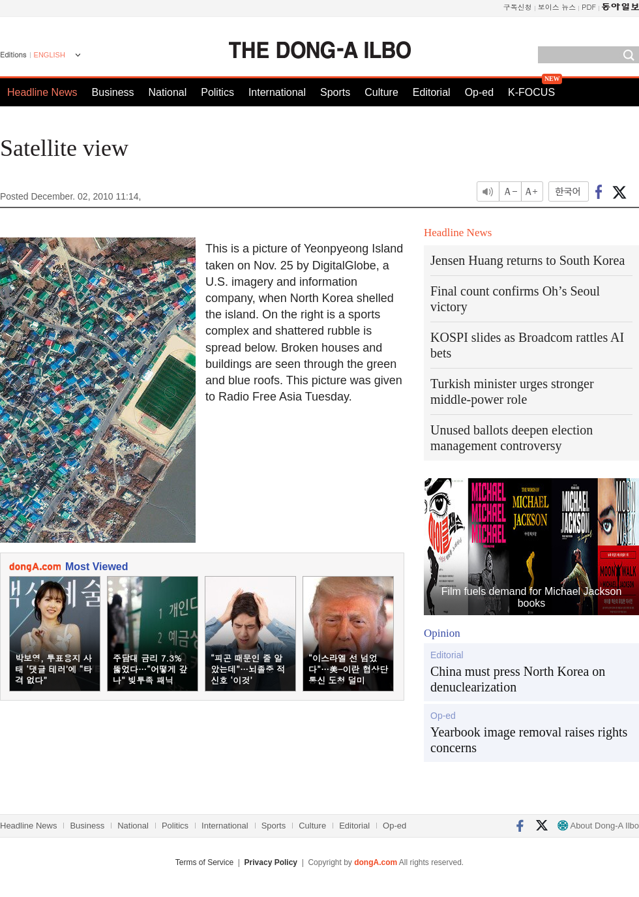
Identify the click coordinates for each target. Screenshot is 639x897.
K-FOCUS (531, 92)
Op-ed (479, 92)
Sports (335, 92)
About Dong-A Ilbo (598, 825)
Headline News (42, 92)
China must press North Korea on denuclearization (517, 679)
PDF (589, 7)
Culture (381, 92)
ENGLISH (49, 55)
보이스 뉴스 (557, 7)
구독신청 (517, 7)
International (277, 92)
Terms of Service (204, 862)
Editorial (432, 92)
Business (113, 92)
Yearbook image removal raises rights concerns (528, 740)
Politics (217, 92)
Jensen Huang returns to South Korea (527, 260)
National (168, 92)
